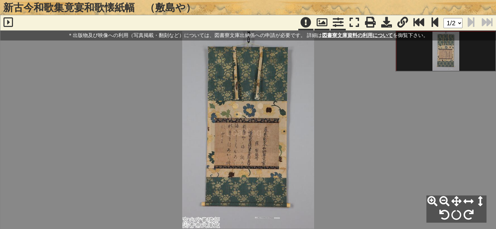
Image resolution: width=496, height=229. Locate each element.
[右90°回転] (468, 215)
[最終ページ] (418, 22)
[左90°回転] (444, 215)
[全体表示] (456, 201)
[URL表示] (402, 22)
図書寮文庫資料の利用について (357, 35)
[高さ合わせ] (480, 201)
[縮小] (444, 201)
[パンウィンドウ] (322, 22)
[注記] (305, 22)
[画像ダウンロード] (386, 22)
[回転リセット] (456, 215)
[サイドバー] (8, 22)
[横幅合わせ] (468, 201)
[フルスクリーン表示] (354, 22)
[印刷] (370, 22)
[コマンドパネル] (338, 22)
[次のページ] (435, 22)
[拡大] (432, 201)
